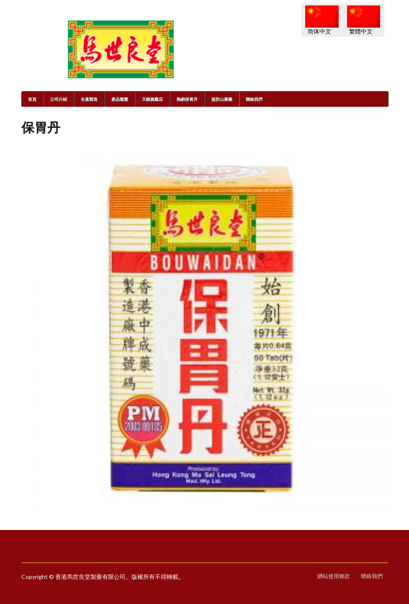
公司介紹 (58, 99)
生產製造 (89, 99)
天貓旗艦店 (152, 99)
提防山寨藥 (221, 99)
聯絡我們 (254, 99)
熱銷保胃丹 (187, 99)
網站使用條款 (333, 576)
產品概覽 (119, 99)
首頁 (32, 99)
